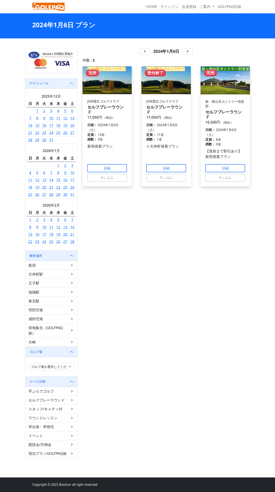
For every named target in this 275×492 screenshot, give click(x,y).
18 (58, 125)
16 (44, 125)
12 (65, 118)
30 (44, 139)
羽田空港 (51, 310)
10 (51, 118)
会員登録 (189, 6)
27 (72, 132)
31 (51, 139)
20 (72, 125)
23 (44, 132)
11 (58, 118)
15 (37, 125)
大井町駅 (51, 274)
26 (65, 132)
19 (65, 125)
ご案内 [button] (205, 6)
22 (37, 132)
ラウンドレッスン (51, 418)
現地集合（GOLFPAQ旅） (51, 330)
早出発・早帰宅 (51, 427)
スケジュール (39, 83)
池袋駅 (51, 292)
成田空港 (51, 319)
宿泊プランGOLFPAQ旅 (51, 453)
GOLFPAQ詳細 (229, 6)
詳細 (107, 168)
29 (37, 139)
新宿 (51, 265)
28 (30, 139)
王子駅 (51, 283)
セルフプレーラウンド (51, 400)
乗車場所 (35, 255)
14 (30, 125)
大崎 (51, 342)
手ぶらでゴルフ (51, 391)
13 (72, 118)
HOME (151, 6)
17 (51, 125)
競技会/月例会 (51, 444)
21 (30, 132)
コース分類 (37, 381)
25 (58, 132)
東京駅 (51, 301)
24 (51, 132)
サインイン (169, 6)
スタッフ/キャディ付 (51, 409)
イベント (51, 435)
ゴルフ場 (35, 351)
